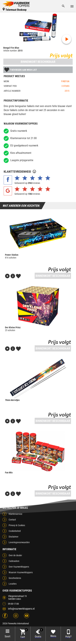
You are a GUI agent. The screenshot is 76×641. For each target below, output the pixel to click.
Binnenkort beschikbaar (38, 61)
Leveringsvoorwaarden (19, 542)
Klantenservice (15, 514)
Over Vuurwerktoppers (19, 566)
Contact (12, 519)
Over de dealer (15, 555)
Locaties (12, 583)
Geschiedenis (15, 578)
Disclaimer (13, 536)
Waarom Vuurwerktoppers (21, 572)
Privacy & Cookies (17, 525)
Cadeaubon (14, 561)
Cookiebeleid (15, 531)
